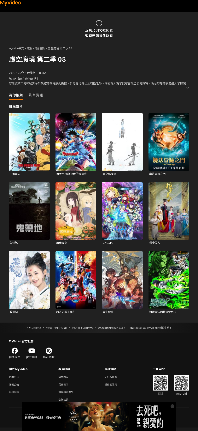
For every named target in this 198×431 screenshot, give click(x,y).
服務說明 (14, 394)
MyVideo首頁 (17, 48)
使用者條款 (114, 378)
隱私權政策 (114, 386)
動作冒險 (44, 48)
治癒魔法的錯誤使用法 (163, 313)
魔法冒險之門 (158, 174)
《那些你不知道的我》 (82, 329)
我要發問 (64, 386)
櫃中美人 (155, 243)
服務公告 (14, 386)
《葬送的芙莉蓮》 (145, 329)
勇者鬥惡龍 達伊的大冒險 (72, 174)
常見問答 (64, 378)
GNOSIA (108, 243)
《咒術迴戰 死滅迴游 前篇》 (115, 329)
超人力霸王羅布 (66, 313)
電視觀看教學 (67, 394)
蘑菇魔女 (62, 243)
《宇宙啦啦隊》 (26, 329)
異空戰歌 (108, 313)
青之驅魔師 (110, 174)
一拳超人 (15, 174)
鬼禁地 (14, 243)
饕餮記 (14, 313)
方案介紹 (14, 378)
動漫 (32, 48)
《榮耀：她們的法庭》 (52, 329)
